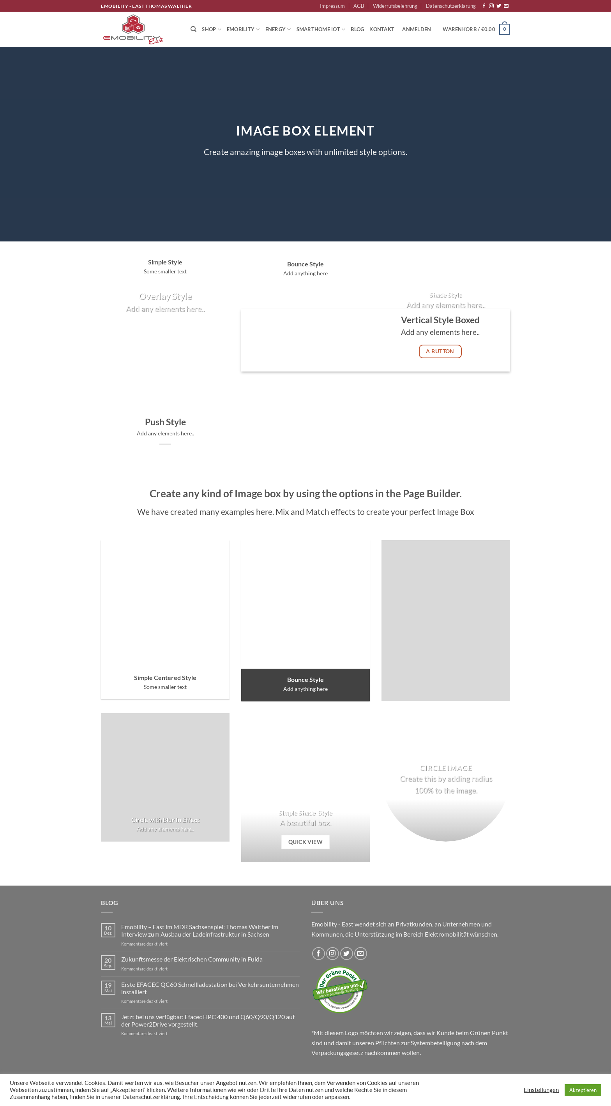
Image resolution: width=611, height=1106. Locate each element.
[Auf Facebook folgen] (484, 6)
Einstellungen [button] (541, 1090)
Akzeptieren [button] (583, 1090)
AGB (358, 6)
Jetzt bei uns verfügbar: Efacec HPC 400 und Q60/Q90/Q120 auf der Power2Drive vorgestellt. (208, 1020)
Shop (211, 29)
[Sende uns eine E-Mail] (506, 6)
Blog (357, 29)
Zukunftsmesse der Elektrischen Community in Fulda (192, 959)
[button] (416, 29)
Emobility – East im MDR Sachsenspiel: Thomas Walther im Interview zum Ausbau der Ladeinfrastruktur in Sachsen (199, 930)
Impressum (332, 6)
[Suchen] (193, 29)
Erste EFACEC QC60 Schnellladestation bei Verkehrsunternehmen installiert (210, 988)
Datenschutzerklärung (451, 6)
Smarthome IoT (321, 29)
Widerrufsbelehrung (395, 6)
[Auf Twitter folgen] (498, 6)
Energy (278, 29)
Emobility (243, 29)
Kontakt (381, 29)
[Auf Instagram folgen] (491, 6)
